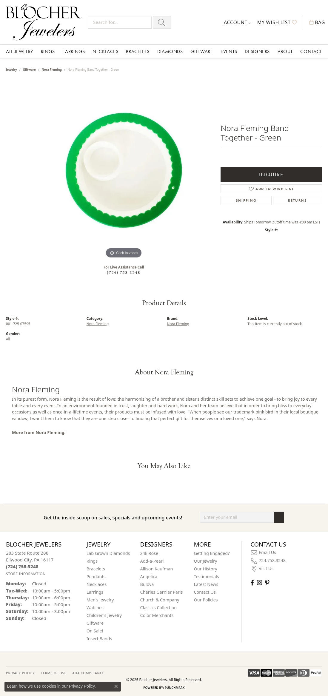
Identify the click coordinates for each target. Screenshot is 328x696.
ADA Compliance (88, 673)
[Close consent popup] (116, 686)
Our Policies (206, 600)
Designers (257, 51)
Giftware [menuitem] (95, 623)
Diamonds (170, 51)
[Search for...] (120, 22)
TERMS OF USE (53, 673)
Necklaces (105, 51)
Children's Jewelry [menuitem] (104, 615)
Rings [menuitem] (92, 561)
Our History (205, 569)
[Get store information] (26, 573)
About (285, 51)
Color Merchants (157, 615)
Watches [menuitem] (95, 607)
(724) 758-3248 (123, 272)
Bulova (147, 584)
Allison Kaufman (156, 569)
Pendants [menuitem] (96, 576)
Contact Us (204, 592)
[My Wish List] (277, 22)
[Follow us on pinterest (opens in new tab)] (267, 582)
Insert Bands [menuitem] (99, 638)
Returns (297, 200)
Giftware (201, 51)
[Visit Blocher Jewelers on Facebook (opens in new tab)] (252, 582)
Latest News (206, 584)
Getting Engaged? (212, 553)
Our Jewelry (205, 561)
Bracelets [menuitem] (96, 569)
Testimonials (206, 576)
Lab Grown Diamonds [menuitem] (108, 553)
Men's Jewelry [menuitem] (100, 600)
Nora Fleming (51, 69)
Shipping (246, 200)
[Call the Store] (22, 567)
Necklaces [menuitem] (97, 584)
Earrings (73, 51)
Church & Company (159, 600)
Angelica (148, 576)
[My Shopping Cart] (317, 22)
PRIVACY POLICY (20, 673)
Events (229, 51)
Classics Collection (158, 607)
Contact (311, 51)
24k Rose (149, 553)
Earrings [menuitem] (95, 592)
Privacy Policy (82, 686)
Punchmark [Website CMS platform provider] (175, 688)
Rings (48, 51)
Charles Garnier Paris (161, 592)
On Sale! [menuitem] (95, 631)
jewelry (11, 69)
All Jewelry (19, 51)
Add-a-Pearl (152, 561)
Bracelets (138, 51)
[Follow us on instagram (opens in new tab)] (259, 582)
